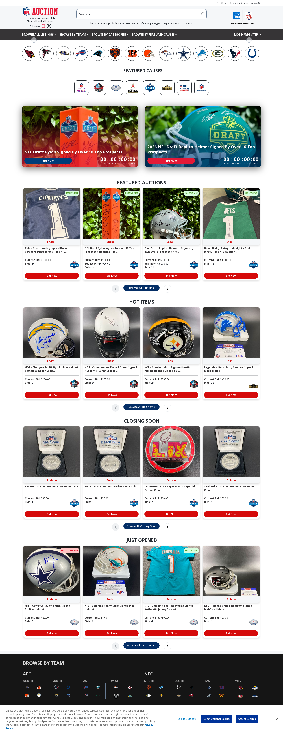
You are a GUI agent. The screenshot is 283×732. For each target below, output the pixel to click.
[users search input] (141, 14)
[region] (141, 718)
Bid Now (48, 160)
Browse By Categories (109, 35)
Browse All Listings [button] (38, 35)
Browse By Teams (72, 35)
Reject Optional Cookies (216, 718)
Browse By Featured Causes (153, 35)
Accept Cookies (247, 718)
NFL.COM (221, 3)
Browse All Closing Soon (141, 526)
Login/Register (246, 35)
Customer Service (239, 3)
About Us (256, 3)
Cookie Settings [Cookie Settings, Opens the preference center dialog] (186, 718)
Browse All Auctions (141, 287)
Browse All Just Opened (141, 645)
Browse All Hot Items (142, 407)
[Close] (277, 719)
